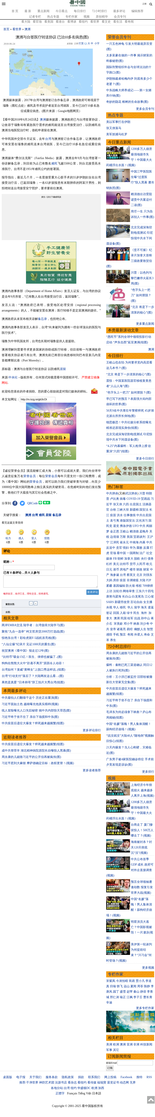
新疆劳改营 (122, 602)
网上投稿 (110, 1077)
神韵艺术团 (46, 1082)
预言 (123, 634)
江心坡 (149, 596)
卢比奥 (114, 498)
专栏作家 (71, 16)
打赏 (81, 43)
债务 (151, 558)
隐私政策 (68, 1077)
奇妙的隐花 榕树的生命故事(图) (127, 101)
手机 (116, 634)
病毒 (123, 498)
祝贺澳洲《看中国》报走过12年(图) (25, 652)
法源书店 (61, 1082)
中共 (142, 526)
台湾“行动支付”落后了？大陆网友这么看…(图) (33, 678)
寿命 (147, 634)
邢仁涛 (114, 997)
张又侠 (117, 504)
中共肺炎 (112, 493)
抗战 (137, 618)
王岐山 (124, 531)
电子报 (20, 1077)
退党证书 (113, 1082)
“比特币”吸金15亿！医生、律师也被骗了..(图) (32, 659)
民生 (136, 613)
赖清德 (134, 531)
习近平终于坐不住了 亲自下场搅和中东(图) (30, 719)
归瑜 (113, 986)
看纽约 (83, 21)
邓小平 (128, 623)
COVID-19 (133, 498)
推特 (139, 1077)
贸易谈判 (139, 536)
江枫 (130, 997)
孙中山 (145, 618)
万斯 (123, 536)
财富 (146, 569)
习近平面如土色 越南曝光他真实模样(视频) (30, 706)
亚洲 (130, 1044)
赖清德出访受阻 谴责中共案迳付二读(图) (141, 199)
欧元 (149, 564)
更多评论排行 (92, 732)
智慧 (150, 629)
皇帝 (113, 629)
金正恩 (114, 531)
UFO (136, 526)
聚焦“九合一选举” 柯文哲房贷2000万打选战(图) (33, 633)
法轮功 (117, 591)
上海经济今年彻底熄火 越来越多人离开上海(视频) (142, 790)
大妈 (109, 580)
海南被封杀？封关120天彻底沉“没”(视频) (141, 847)
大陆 (142, 580)
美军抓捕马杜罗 (116, 134)
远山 (127, 986)
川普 (142, 493)
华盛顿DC (84, 1088)
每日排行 (80, 11)
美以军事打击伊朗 (118, 122)
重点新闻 (43, 11)
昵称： (8, 561)
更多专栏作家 (145, 1008)
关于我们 (35, 1077)
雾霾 (109, 585)
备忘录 (42, 319)
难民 (54, 163)
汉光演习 (142, 520)
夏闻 (133, 986)
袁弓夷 (114, 520)
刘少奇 (144, 623)
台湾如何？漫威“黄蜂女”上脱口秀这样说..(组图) (33, 671)
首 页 (15, 11)
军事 (109, 1050)
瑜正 (123, 997)
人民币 (140, 564)
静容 (143, 991)
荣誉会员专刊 (119, 37)
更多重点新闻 (145, 323)
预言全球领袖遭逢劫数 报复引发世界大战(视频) (142, 887)
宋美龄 (118, 623)
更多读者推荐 (92, 772)
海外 (144, 613)
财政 (139, 569)
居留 (63, 369)
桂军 (130, 618)
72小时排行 (99, 11)
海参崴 (114, 575)
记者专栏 (35, 16)
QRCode (32, 503)
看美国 (48, 21)
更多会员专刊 (145, 108)
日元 (109, 569)
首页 (6, 29)
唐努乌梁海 (113, 596)
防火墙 (130, 585)
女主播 (148, 602)
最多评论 (119, 11)
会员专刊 (120, 16)
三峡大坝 (123, 509)
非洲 (136, 1044)
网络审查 (129, 591)
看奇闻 (129, 21)
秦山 (136, 991)
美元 (116, 564)
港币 (116, 569)
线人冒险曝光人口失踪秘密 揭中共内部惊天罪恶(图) (36, 712)
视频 (87, 16)
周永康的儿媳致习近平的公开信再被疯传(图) (31, 759)
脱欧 (137, 558)
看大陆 (25, 21)
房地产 (124, 569)
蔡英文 (131, 575)
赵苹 (130, 991)
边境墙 (114, 536)
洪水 (120, 515)
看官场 (37, 21)
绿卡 (130, 613)
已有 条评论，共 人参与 (21, 572)
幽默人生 (140, 629)
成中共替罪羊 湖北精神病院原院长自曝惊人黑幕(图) (36, 752)
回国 (116, 613)
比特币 (124, 564)
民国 (124, 618)
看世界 (94, 21)
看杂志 (72, 1082)
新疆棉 (134, 509)
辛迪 (109, 1002)
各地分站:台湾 (60, 1088)
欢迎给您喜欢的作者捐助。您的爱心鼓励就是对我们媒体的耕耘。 (45, 391)
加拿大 (128, 558)
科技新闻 (146, 1044)
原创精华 (102, 16)
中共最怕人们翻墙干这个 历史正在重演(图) (30, 699)
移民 (123, 607)
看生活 (117, 21)
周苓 (140, 986)
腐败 (139, 547)
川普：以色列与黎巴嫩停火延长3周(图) (142, 278)
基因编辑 (119, 585)
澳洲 (27, 29)
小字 (96, 43)
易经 (130, 629)
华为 (133, 547)
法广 (142, 553)
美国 (130, 536)
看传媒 (91, 1082)
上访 (109, 591)
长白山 (126, 596)
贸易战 (145, 498)
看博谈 (71, 21)
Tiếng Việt (84, 1093)
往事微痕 (130, 515)
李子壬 (137, 997)
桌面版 (7, 1077)
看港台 (60, 21)
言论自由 (136, 602)
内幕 (142, 542)
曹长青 (147, 997)
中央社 (13, 377)
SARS (110, 602)
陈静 (147, 986)
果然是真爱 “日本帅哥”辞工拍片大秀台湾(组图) (33, 684)
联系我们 (94, 1077)
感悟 (109, 634)
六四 (126, 504)
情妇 (126, 547)
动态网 (124, 1082)
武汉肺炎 (131, 493)
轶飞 (120, 986)
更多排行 (148, 771)
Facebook (126, 1077)
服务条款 (52, 1077)
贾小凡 (140, 981)
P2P (148, 580)
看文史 (106, 21)
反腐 (146, 547)
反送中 (110, 547)
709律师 (147, 585)
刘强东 (147, 575)
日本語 (96, 1093)
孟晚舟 (143, 531)
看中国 (121, 553)
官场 (113, 553)
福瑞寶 (101, 1082)
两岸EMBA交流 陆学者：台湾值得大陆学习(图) (33, 627)
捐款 (81, 1077)
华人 (116, 607)
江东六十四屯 (145, 591)
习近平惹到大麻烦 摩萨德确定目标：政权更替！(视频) (38, 765)
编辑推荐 (137, 11)
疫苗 (113, 515)
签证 (109, 613)
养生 (113, 640)
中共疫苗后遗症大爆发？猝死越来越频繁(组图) (33, 725)
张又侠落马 (113, 128)
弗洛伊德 (126, 526)
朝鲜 (120, 558)
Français (72, 1093)
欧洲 (116, 1044)
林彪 (136, 623)
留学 (137, 607)
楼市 (133, 569)
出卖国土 (136, 504)
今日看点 (62, 11)
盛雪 (123, 991)
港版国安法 (127, 520)
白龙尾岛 (138, 596)
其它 (116, 1050)
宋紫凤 (110, 981)
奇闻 (130, 634)
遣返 (151, 607)
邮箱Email (111, 1063)
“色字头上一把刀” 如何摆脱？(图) (141, 295)
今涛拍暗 (122, 981)
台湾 (48, 138)
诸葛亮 (121, 629)
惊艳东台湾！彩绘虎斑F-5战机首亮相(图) (29, 640)
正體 (144, 4)
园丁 (116, 991)
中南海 (134, 542)
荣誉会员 (29, 476)
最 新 (27, 11)
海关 (144, 607)
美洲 (109, 1044)
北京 (139, 575)
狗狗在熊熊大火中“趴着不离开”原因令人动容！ (33, 665)
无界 (133, 1082)
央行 (144, 558)
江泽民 (114, 542)
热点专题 (53, 16)
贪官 (119, 547)
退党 (116, 526)
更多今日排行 (145, 458)
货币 (133, 564)
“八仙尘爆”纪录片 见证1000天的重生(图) (28, 646)
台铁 (113, 509)
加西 (101, 1088)
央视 (109, 607)
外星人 (138, 634)
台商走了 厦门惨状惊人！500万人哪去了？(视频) (142, 830)
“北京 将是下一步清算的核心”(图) (128, 374)
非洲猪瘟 (133, 580)
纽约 (74, 1088)
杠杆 (109, 564)
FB (115, 558)
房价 (116, 580)
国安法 (143, 509)
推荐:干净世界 (28, 1082)
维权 (139, 585)
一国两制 (133, 553)
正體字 (60, 1093)
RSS (149, 1077)
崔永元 (124, 542)
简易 (132, 981)
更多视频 (148, 967)
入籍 (123, 613)
